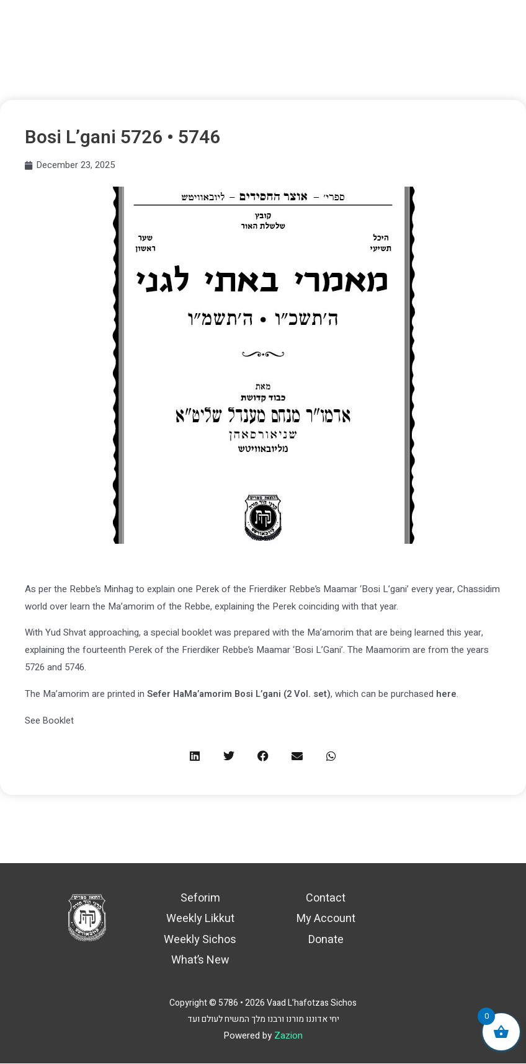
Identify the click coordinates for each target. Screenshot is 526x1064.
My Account (325, 919)
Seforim (200, 898)
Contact (325, 898)
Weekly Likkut (200, 919)
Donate (326, 939)
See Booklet (49, 720)
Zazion (288, 1036)
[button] (195, 756)
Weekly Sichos (200, 939)
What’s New (200, 960)
